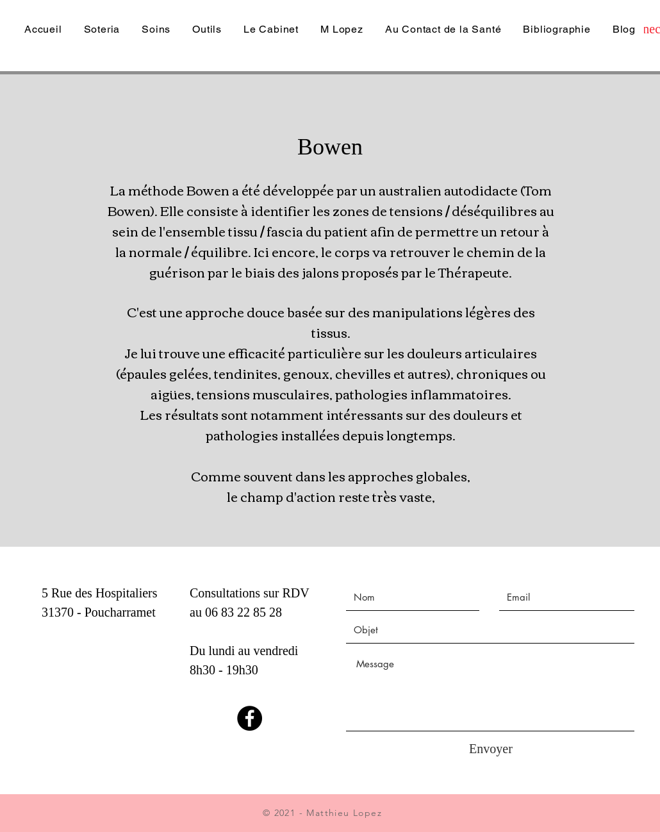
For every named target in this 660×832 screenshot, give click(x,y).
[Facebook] (249, 718)
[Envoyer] (490, 749)
